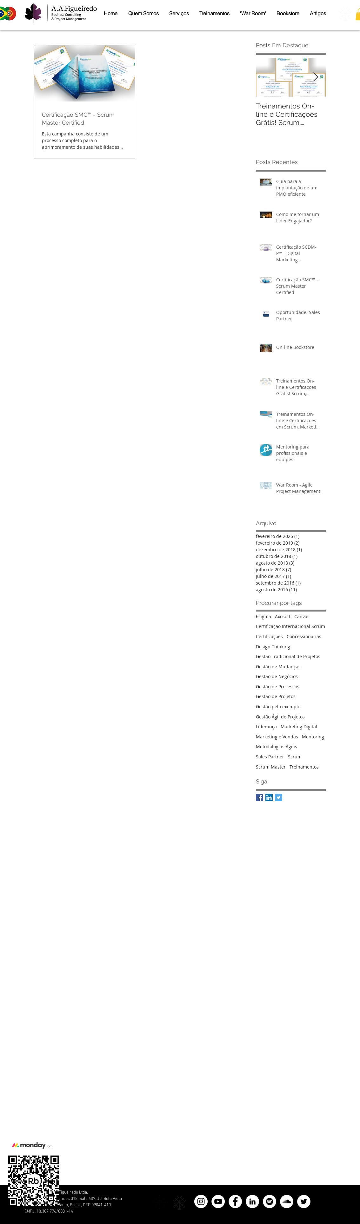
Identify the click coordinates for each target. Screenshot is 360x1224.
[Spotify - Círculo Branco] (269, 1201)
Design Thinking (273, 647)
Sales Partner (270, 757)
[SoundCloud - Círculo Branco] (286, 1201)
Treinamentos (304, 767)
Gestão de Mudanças (278, 667)
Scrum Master (271, 767)
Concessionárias (304, 636)
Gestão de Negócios (277, 676)
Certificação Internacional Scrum (290, 626)
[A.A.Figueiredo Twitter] (278, 797)
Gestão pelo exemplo (278, 707)
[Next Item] (315, 77)
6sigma (263, 616)
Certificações (269, 636)
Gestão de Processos (277, 687)
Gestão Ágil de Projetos (280, 717)
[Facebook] (235, 1201)
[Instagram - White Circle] (201, 1201)
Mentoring (313, 737)
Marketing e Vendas (277, 737)
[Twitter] (303, 1201)
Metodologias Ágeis (276, 746)
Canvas (302, 616)
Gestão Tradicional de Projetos (288, 656)
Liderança (266, 726)
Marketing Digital (299, 726)
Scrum (295, 757)
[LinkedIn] (252, 1201)
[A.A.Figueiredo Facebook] (259, 797)
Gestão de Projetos (276, 696)
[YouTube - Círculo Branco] (218, 1201)
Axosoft (282, 616)
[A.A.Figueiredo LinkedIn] (269, 797)
